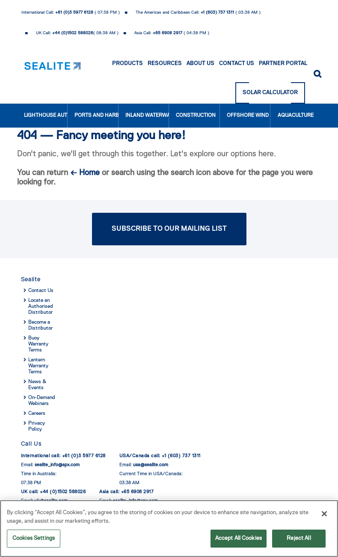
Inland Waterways (147, 115)
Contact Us (236, 63)
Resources (165, 63)
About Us (200, 63)
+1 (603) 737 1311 (217, 12)
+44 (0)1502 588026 (72, 33)
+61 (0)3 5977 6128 (74, 12)
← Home (85, 173)
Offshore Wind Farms (249, 115)
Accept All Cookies (238, 539)
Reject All (299, 539)
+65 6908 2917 (167, 33)
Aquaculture (296, 115)
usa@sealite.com (150, 464)
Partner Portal (283, 63)
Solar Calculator (270, 92)
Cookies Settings (33, 539)
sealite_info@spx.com (57, 464)
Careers (36, 413)
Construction (196, 115)
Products (127, 63)
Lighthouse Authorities (46, 115)
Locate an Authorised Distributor (40, 306)
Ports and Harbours (96, 115)
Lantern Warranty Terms (38, 366)
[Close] (324, 514)
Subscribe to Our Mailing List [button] (169, 229)
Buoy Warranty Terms (38, 344)
